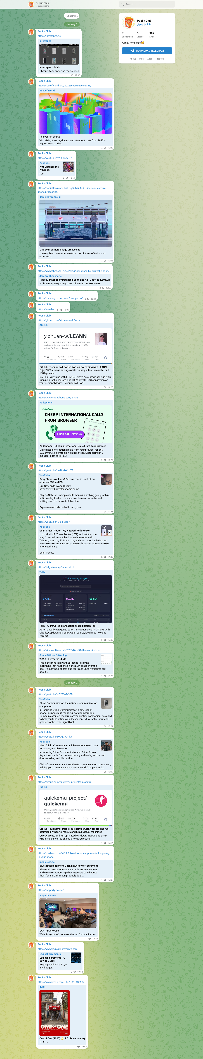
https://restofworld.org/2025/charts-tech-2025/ (64, 85)
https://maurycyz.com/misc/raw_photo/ (60, 298)
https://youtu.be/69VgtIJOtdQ (55, 736)
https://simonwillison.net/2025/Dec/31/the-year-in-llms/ (69, 650)
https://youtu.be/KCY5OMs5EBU (56, 694)
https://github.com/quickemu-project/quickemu (64, 782)
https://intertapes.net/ (50, 35)
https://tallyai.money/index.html (56, 567)
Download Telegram (147, 51)
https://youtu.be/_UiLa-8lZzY (54, 521)
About (133, 59)
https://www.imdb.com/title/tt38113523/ (61, 982)
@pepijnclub (144, 24)
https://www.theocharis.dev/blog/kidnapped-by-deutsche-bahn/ (73, 271)
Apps (149, 59)
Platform (160, 59)
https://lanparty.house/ (51, 890)
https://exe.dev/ (46, 309)
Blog (141, 59)
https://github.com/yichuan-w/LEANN (59, 320)
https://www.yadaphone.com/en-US (58, 397)
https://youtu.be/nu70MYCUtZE (55, 470)
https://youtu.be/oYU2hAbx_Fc (55, 158)
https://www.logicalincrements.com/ (58, 948)
